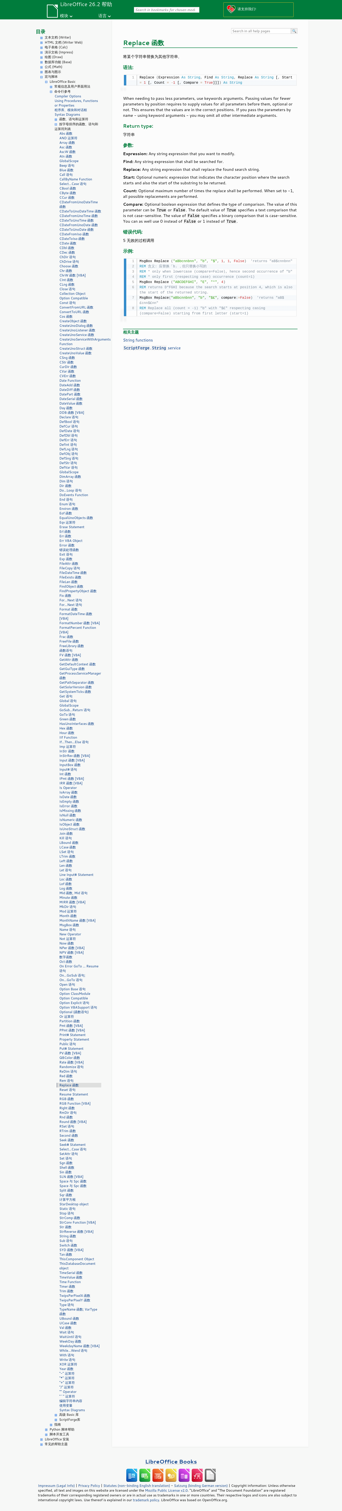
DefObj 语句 (68, 453)
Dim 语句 (66, 481)
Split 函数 (66, 1190)
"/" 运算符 (66, 1387)
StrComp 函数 (69, 1218)
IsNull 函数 (67, 815)
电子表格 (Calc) (56, 47)
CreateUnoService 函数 (76, 334)
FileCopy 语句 (69, 568)
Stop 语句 (66, 1213)
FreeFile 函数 (69, 641)
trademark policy (146, 1499)
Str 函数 (65, 1227)
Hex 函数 (66, 728)
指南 (57, 1424)
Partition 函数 (69, 1021)
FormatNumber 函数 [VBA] (79, 623)
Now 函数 (66, 943)
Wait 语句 (66, 1332)
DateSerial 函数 (71, 399)
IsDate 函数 (68, 797)
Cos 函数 (66, 316)
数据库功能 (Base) (58, 62)
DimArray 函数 (70, 476)
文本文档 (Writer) (58, 37)
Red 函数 (66, 1076)
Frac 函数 (66, 636)
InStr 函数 (67, 751)
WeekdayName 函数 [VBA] (79, 1346)
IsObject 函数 (69, 824)
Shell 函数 (66, 1167)
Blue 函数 (66, 170)
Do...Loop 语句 (70, 490)
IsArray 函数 (68, 792)
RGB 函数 (66, 1099)
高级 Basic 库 (69, 1414)
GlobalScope (69, 161)
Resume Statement (73, 1094)
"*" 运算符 (67, 1378)
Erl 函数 (65, 531)
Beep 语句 (66, 165)
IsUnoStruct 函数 (72, 829)
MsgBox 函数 (69, 925)
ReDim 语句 (68, 1071)
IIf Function (68, 737)
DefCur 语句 (68, 426)
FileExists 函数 (70, 577)
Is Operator (68, 787)
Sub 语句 (66, 1240)
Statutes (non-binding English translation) (136, 1485)
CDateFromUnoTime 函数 (78, 216)
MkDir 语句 (67, 906)
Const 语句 (67, 302)
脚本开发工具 (59, 1434)
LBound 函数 (69, 842)
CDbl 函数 (66, 248)
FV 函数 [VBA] (70, 655)
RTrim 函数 (67, 1131)
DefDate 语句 (69, 431)
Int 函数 (65, 774)
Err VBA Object (70, 540)
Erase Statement (71, 527)
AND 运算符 (68, 138)
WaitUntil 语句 (70, 1337)
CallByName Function (75, 179)
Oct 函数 (65, 961)
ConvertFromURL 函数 (76, 307)
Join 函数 (66, 833)
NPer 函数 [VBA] (72, 948)
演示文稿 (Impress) (59, 52)
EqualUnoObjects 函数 (76, 518)
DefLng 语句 (68, 449)
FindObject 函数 (71, 586)
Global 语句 (68, 701)
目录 (40, 31)
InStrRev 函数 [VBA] (74, 755)
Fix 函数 (65, 595)
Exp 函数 (65, 559)
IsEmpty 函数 (69, 801)
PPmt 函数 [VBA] (72, 1030)
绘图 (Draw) (54, 57)
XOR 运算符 (68, 1364)
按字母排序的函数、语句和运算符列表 (76, 126)
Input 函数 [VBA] (72, 760)
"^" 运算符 (67, 1396)
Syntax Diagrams (67, 114)
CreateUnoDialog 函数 (76, 325)
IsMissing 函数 (70, 810)
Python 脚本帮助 (62, 1429)
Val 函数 (65, 1327)
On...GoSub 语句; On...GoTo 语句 (72, 977)
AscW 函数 (67, 151)
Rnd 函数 (66, 1117)
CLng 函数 (67, 284)
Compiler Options (68, 96)
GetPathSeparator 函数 (76, 682)
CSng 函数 (67, 357)
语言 (102, 16)
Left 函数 (66, 861)
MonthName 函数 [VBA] (77, 920)
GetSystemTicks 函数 (75, 691)
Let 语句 (65, 870)
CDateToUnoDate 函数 (76, 229)
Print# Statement (72, 1035)
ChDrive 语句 (69, 261)
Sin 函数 (65, 1172)
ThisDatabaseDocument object (77, 1265)
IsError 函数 (68, 806)
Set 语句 (65, 1158)
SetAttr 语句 (68, 1153)
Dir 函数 (65, 485)
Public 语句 (67, 1044)
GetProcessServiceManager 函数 (80, 675)
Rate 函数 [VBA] (71, 1062)
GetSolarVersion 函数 (75, 687)
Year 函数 (66, 1369)
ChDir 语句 (67, 257)
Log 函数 (65, 888)
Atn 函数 (65, 156)
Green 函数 (67, 719)
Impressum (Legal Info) (56, 1485)
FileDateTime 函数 (73, 572)
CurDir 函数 (68, 367)
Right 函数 (67, 1108)
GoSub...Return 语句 (74, 710)
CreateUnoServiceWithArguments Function (80, 341)
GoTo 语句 (67, 714)
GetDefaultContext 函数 (77, 664)
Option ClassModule (74, 993)
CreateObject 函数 (73, 321)
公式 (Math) (53, 66)
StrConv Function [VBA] (77, 1222)
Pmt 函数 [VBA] (71, 1025)
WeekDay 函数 (70, 1341)
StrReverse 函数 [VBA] (76, 1231)
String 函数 (67, 1236)
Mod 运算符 (68, 911)
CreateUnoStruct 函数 (75, 348)
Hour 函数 (66, 733)
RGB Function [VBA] (75, 1103)
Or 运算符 (66, 1016)
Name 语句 (67, 929)
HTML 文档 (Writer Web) (64, 42)
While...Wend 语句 (73, 1350)
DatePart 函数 (69, 394)
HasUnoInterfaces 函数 (76, 723)
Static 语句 (67, 1208)
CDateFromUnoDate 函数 (78, 225)
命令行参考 (62, 91)
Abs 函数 (65, 133)
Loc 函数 (65, 879)
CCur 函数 (67, 197)
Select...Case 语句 (72, 183)
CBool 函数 (67, 188)
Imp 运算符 (67, 746)
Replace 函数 (69, 1085)
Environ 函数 (68, 508)
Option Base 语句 (72, 989)
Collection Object (72, 293)
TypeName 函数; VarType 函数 (78, 1311)
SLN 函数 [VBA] (71, 1176)
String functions (138, 339)
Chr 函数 (65, 270)
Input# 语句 (68, 769)
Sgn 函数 (66, 1163)
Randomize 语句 (71, 1067)
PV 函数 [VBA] (70, 1053)
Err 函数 (65, 536)
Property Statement (74, 1039)
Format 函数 (68, 609)
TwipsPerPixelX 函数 (75, 1295)
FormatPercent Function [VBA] (77, 629)
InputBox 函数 (70, 765)
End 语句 (66, 499)
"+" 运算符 (67, 1382)
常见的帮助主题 (56, 1444)
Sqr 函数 (65, 1195)
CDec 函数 (67, 252)
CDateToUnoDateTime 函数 (80, 211)
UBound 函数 (69, 1318)
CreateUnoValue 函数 (75, 353)
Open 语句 (67, 984)
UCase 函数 (68, 1323)
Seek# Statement (72, 1144)
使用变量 (65, 1405)
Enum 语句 (67, 504)
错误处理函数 (69, 550)
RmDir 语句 (68, 1112)
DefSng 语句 (68, 458)
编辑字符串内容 (70, 1401)
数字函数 (65, 957)
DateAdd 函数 (69, 385)
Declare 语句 (68, 417)
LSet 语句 (66, 852)
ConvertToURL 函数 (74, 312)
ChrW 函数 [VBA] (72, 275)
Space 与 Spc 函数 (73, 1181)
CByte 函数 (67, 193)
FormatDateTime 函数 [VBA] (75, 616)
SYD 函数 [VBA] (71, 1250)
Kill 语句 (65, 838)
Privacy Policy (89, 1485)
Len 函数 (65, 865)
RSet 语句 (66, 1126)
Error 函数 (67, 545)
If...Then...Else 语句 (74, 742)
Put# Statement (71, 1048)
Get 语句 (65, 696)
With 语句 (66, 1355)
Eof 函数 (65, 513)
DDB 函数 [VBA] (71, 412)
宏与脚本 (51, 76)
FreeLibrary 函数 (71, 646)
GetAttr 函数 (68, 659)
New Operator (70, 934)
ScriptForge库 (69, 1419)
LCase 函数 (67, 847)
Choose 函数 (68, 266)
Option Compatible (73, 298)
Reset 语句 (67, 1089)
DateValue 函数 (70, 403)
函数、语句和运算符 (73, 119)
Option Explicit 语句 (74, 1003)
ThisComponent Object (76, 1259)
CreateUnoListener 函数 (77, 330)
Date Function (70, 380)
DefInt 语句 (68, 444)
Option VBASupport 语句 (78, 1007)
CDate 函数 (67, 243)
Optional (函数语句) (74, 1012)
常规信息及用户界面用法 (72, 86)
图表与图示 (53, 72)
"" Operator (68, 1391)
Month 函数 (68, 916)
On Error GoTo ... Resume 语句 (78, 968)
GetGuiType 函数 (72, 668)
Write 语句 (67, 1359)
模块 (64, 16)
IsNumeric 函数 (70, 819)
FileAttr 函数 (68, 563)
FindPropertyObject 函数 (78, 591)
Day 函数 (66, 408)
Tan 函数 (65, 1254)
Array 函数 (67, 142)
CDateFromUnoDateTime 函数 (78, 204)
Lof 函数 (65, 884)
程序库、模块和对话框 (71, 110)
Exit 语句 (66, 554)
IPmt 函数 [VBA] (71, 778)
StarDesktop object (74, 1204)
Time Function (70, 1282)
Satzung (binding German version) (201, 1485)
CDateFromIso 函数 (74, 234)
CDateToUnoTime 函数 (76, 220)
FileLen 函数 (68, 582)
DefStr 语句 (68, 463)
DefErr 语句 (68, 440)
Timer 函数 (67, 1286)
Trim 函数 (66, 1291)
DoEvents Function (73, 495)
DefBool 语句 (69, 421)
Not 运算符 (67, 938)
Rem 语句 (66, 1080)
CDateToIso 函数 (72, 238)
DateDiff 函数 (69, 389)
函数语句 (65, 650)
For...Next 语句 (70, 600)
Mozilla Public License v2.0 (166, 1490)
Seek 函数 (66, 1140)
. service (152, 347)
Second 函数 (68, 1135)
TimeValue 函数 (71, 1277)
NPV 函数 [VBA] (71, 952)
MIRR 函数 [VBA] (72, 902)
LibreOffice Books (171, 1461)
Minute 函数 (68, 897)
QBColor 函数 (69, 1057)
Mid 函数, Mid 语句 (73, 893)
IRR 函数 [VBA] (71, 783)
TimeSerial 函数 (71, 1272)
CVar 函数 (66, 371)
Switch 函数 (68, 1245)
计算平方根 (67, 1199)
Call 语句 (66, 174)
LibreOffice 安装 (57, 1439)
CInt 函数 (66, 280)
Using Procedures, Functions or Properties (76, 103)
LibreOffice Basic (62, 81)
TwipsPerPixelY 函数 (74, 1300)
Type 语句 (66, 1304)
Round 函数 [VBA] (73, 1121)
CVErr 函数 (67, 376)
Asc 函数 (65, 147)
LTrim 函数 (67, 856)
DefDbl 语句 (68, 435)
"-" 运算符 (67, 1373)
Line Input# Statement (76, 874)
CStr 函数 (66, 362)
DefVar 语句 (68, 467)
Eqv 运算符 (67, 522)
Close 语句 (67, 289)
